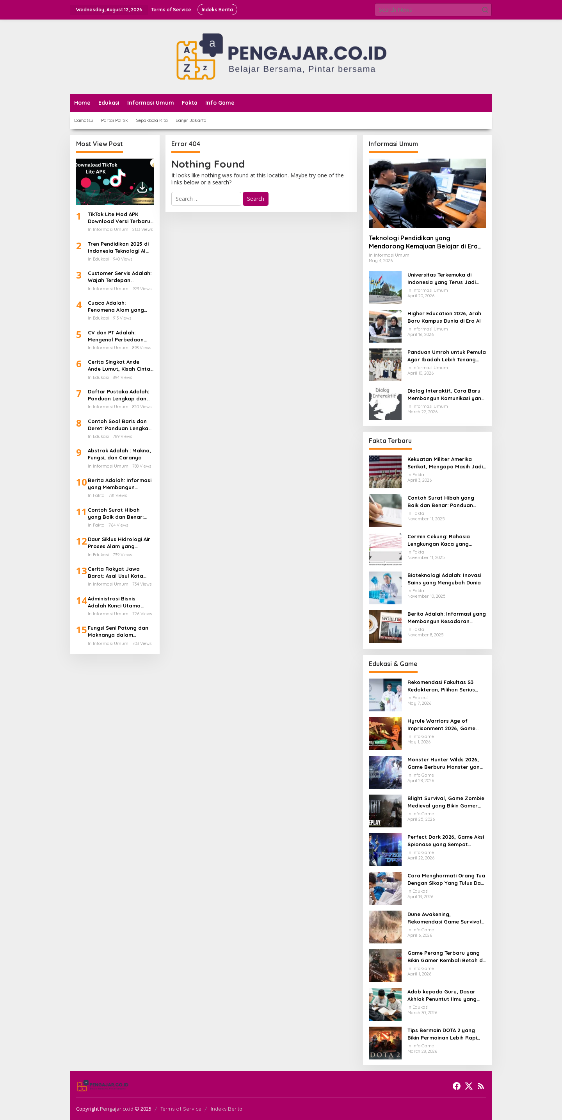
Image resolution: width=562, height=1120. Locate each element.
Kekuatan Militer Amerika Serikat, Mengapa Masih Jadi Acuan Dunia (445, 463)
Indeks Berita (226, 1109)
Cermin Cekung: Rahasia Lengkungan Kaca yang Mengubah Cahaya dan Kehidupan (438, 540)
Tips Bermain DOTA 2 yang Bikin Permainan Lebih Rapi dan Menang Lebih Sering (442, 1034)
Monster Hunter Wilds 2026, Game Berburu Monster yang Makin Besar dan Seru (445, 763)
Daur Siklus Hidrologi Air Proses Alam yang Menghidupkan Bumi (119, 543)
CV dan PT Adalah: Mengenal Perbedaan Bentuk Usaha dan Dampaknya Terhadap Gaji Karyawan (117, 336)
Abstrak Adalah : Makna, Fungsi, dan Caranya (119, 454)
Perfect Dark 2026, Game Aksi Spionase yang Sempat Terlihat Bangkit (445, 840)
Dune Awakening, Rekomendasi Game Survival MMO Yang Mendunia (444, 918)
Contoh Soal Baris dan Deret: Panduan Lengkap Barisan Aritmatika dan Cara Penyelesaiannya (120, 425)
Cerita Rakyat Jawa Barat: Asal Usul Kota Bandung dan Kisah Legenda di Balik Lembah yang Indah (120, 572)
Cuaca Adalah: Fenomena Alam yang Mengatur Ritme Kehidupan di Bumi (116, 306)
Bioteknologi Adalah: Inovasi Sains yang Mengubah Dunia (444, 578)
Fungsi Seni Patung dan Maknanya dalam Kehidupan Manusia (118, 631)
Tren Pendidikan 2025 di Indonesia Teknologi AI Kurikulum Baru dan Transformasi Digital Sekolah (118, 247)
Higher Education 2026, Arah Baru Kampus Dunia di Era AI (444, 316)
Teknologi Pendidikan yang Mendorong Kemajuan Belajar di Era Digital (423, 242)
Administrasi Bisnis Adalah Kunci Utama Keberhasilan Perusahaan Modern (114, 602)
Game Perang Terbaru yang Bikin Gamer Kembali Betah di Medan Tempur (445, 956)
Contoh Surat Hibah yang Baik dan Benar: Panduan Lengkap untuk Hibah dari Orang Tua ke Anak (119, 513)
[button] (485, 9)
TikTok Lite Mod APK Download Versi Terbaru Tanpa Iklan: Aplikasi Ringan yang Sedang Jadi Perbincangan (119, 218)
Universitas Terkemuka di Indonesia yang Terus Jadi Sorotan (441, 278)
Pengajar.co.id (116, 1108)
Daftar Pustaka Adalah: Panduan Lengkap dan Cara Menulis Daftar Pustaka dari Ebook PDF (118, 395)
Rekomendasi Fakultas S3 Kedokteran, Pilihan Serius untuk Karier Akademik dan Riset (442, 686)
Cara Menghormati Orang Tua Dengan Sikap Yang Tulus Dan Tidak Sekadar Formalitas (446, 879)
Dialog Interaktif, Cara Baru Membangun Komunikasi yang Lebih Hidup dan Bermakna (446, 394)
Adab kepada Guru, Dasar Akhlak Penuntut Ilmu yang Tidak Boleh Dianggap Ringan (445, 995)
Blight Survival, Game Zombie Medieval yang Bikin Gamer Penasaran (445, 802)
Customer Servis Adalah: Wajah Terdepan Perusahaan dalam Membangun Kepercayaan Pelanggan (120, 277)
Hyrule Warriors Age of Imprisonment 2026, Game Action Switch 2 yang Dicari (442, 724)
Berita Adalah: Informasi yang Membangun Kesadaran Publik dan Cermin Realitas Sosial (119, 484)
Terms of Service (180, 1109)
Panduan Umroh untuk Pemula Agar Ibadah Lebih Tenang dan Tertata (446, 356)
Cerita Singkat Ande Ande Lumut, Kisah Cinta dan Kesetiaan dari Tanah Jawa (119, 365)
